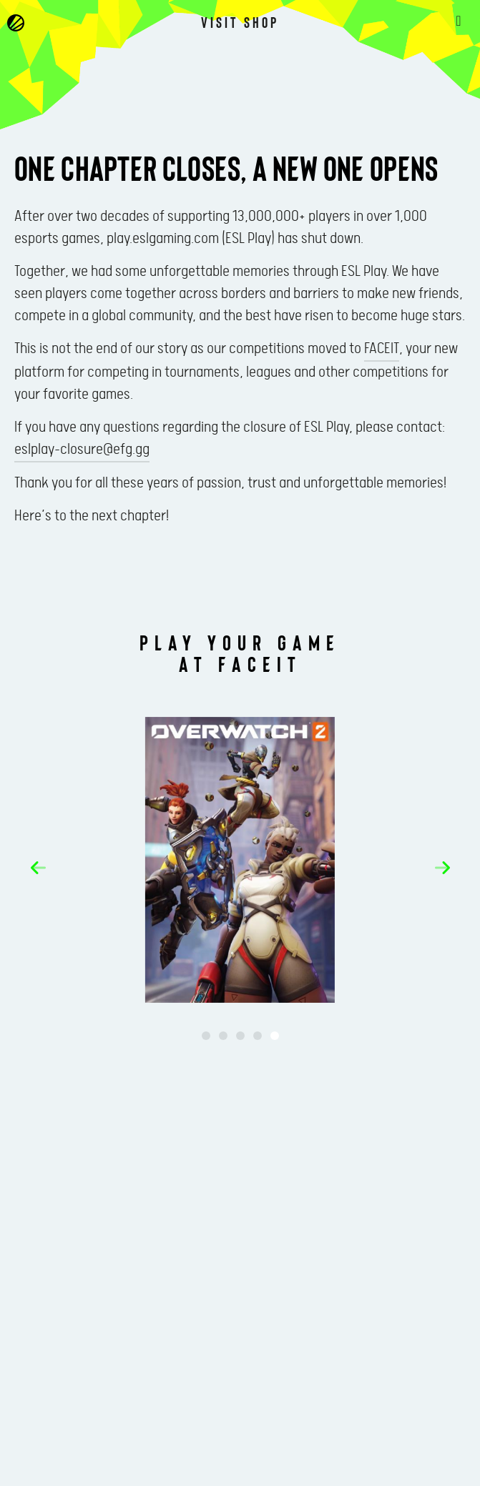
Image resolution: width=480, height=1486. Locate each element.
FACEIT (381, 348)
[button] (38, 867)
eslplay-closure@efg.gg (82, 449)
